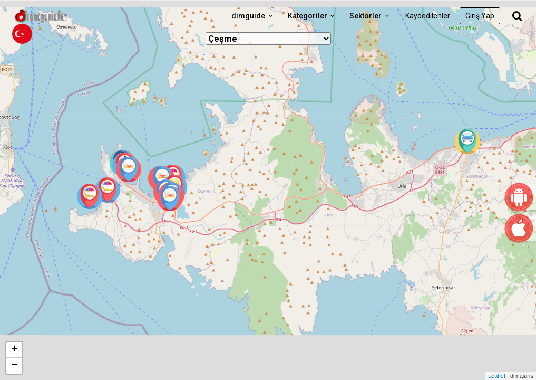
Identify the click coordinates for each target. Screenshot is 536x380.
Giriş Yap (479, 16)
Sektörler (370, 16)
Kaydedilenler (427, 16)
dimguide (253, 16)
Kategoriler (313, 16)
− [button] (14, 366)
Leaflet (496, 376)
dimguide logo (58, 16)
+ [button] (14, 350)
